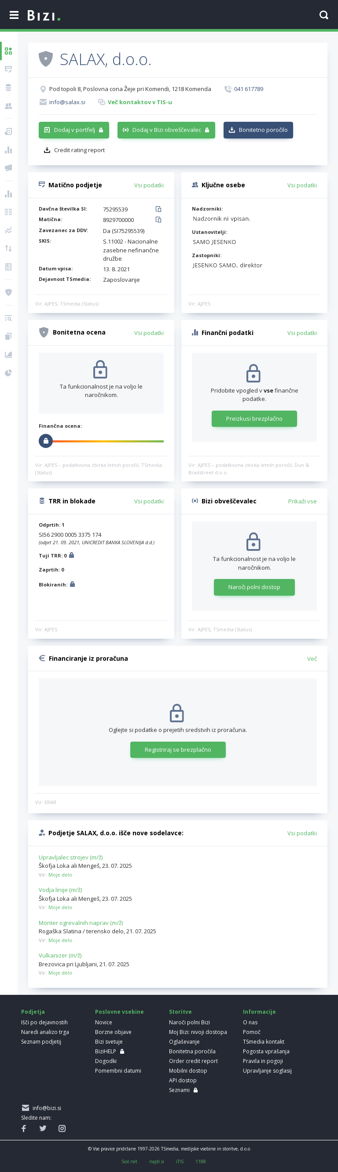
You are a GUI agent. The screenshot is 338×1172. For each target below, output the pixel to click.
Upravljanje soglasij (267, 1070)
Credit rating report (79, 150)
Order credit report (193, 1061)
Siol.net (129, 1161)
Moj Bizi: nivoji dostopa (198, 1032)
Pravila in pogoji (263, 1061)
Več (312, 658)
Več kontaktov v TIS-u (140, 102)
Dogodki (106, 1061)
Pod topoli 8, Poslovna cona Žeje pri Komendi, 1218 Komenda (130, 89)
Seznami (179, 1090)
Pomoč (252, 1032)
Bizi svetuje (109, 1041)
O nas (250, 1022)
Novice (103, 1022)
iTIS (180, 1161)
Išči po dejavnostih (44, 1022)
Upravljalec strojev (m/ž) (71, 857)
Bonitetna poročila (192, 1051)
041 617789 (248, 89)
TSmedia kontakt (263, 1041)
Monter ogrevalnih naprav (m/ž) (81, 923)
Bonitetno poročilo (263, 130)
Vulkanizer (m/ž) (60, 955)
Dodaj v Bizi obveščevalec (166, 130)
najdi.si (156, 1161)
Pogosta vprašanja (266, 1051)
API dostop (183, 1080)
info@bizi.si (45, 1108)
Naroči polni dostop (254, 587)
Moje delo (60, 874)
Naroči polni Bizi (189, 1022)
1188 (200, 1161)
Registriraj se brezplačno (178, 749)
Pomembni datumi (118, 1070)
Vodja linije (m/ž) (60, 890)
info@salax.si (67, 102)
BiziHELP (105, 1051)
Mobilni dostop (188, 1070)
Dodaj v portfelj (74, 130)
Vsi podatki (149, 185)
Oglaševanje (184, 1041)
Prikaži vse (302, 501)
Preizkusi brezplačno (254, 418)
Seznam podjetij (41, 1041)
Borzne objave (113, 1032)
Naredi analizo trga (45, 1032)
